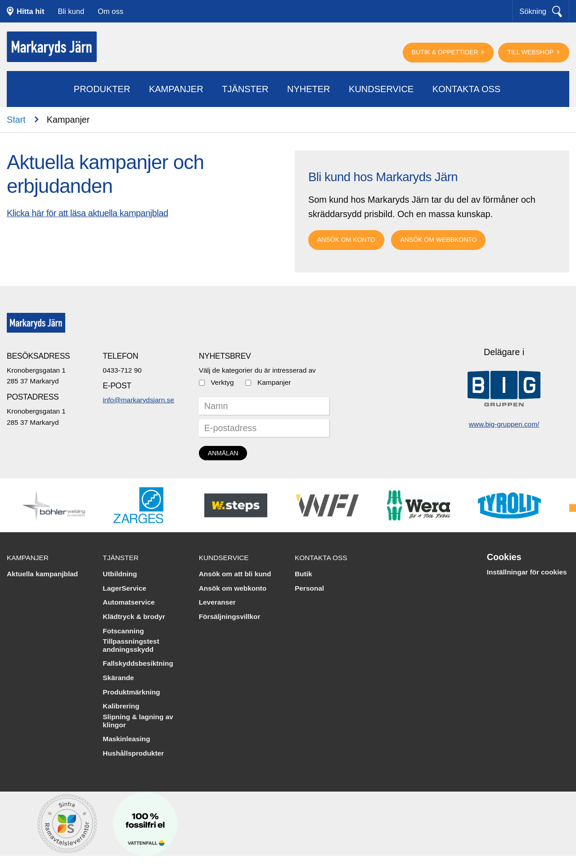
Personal (309, 588)
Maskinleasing (126, 739)
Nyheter (308, 89)
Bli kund (71, 11)
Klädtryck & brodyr (134, 616)
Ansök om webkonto (233, 588)
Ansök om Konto (346, 239)
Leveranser (217, 602)
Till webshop (531, 52)
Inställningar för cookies (527, 572)
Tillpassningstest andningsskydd (131, 645)
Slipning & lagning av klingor (138, 721)
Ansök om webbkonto (438, 239)
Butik (303, 574)
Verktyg (222, 382)
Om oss (110, 11)
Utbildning (120, 574)
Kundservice (381, 89)
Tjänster (245, 89)
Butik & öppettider (446, 52)
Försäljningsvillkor (230, 616)
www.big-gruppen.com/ (504, 424)
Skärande (118, 677)
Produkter (102, 89)
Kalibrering (121, 706)
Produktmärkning (131, 692)
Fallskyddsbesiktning (138, 663)
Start (16, 120)
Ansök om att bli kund (235, 574)
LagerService (124, 588)
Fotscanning (123, 631)
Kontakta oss (466, 89)
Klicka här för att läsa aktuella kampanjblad (87, 213)
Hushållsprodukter (133, 753)
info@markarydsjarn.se (138, 400)
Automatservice (128, 602)
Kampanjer (176, 89)
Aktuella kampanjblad (42, 574)
